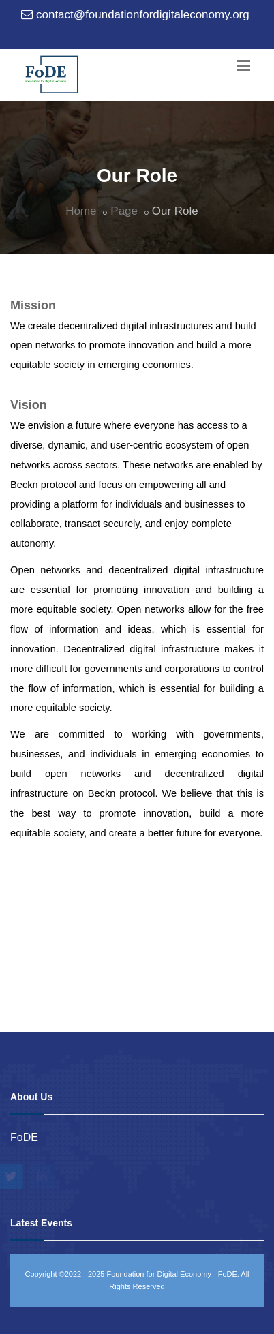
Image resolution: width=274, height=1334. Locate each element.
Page (124, 210)
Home (80, 210)
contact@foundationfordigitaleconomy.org (142, 14)
